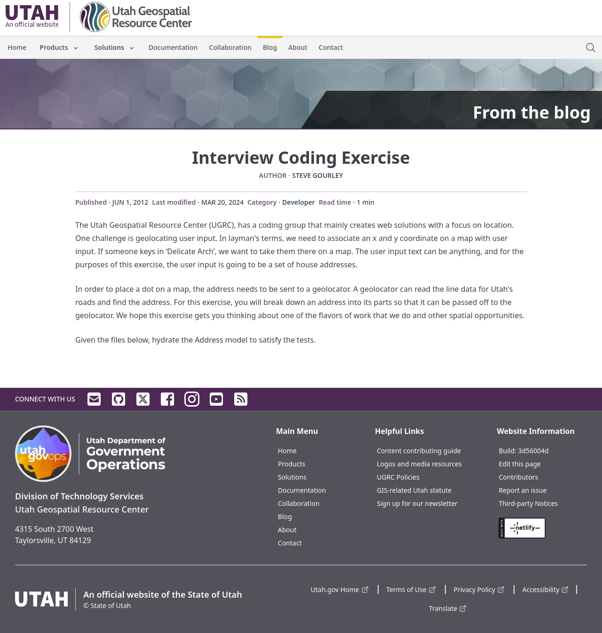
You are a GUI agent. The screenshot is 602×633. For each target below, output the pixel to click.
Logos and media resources (419, 463)
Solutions (115, 47)
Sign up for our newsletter (417, 503)
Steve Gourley (317, 175)
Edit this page (519, 463)
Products (59, 47)
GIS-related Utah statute (414, 490)
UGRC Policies (398, 477)
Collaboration (230, 47)
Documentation (173, 47)
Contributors (518, 477)
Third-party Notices (528, 503)
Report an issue (523, 490)
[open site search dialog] (590, 47)
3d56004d (533, 450)
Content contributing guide (419, 450)
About (298, 47)
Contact (331, 47)
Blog (270, 47)
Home (17, 47)
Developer (298, 202)
